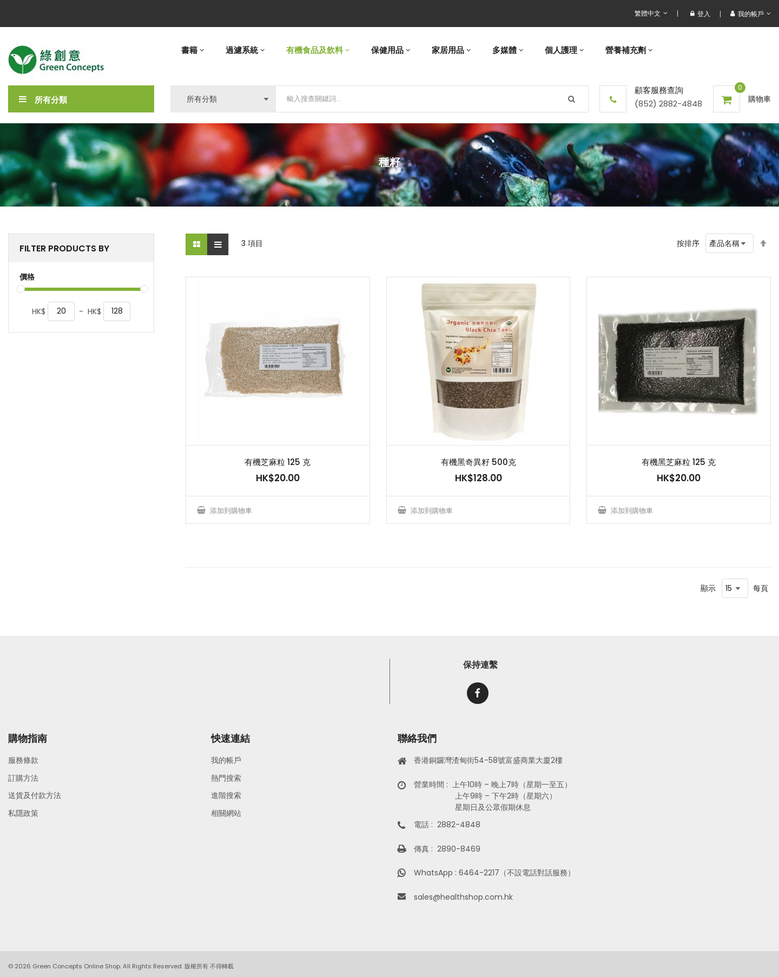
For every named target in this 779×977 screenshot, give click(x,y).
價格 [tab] (27, 277)
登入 (700, 13)
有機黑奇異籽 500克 (478, 462)
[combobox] (432, 98)
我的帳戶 (226, 760)
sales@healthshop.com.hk (463, 897)
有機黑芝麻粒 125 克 (679, 462)
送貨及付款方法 (34, 795)
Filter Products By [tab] (64, 248)
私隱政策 (23, 813)
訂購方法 (23, 778)
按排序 (688, 243)
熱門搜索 (226, 778)
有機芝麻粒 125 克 (278, 462)
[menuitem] (192, 50)
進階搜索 (226, 795)
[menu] (470, 50)
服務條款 (23, 760)
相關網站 (226, 813)
